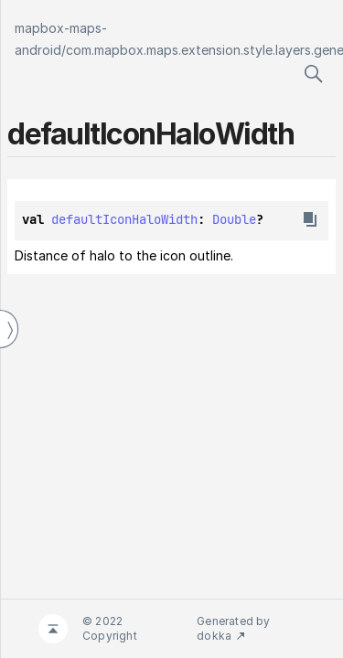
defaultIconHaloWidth (124, 219)
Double (234, 219)
